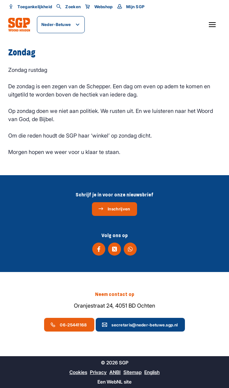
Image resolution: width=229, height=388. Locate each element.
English (152, 372)
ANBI (115, 372)
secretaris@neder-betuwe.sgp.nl (140, 324)
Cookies (78, 372)
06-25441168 (68, 324)
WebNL (115, 382)
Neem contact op (114, 294)
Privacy (98, 372)
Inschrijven (114, 208)
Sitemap (132, 372)
